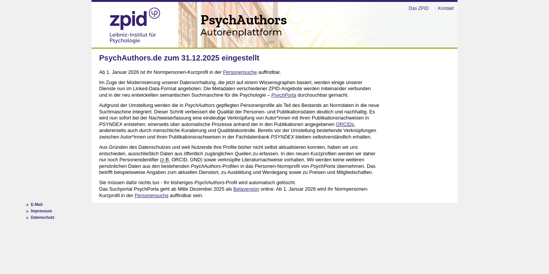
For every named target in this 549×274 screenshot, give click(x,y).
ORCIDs (345, 124)
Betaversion (246, 189)
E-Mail (37, 204)
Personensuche (240, 72)
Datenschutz (43, 217)
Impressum (41, 211)
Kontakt (446, 8)
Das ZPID (419, 8)
